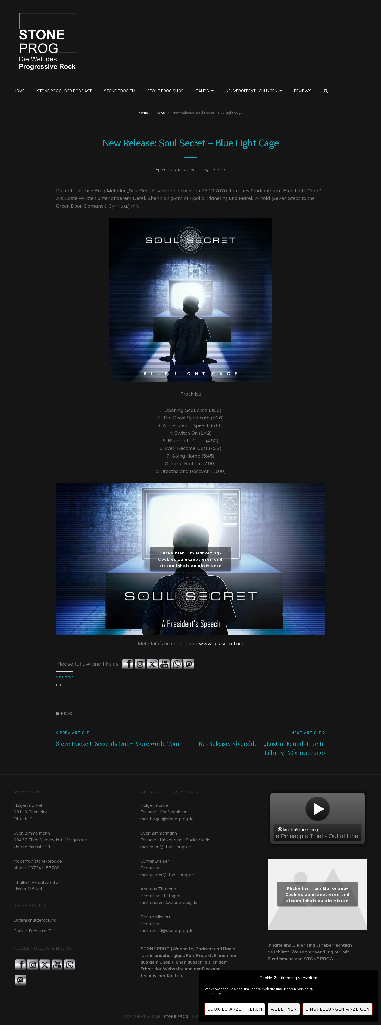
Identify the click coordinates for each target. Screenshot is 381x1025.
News (160, 112)
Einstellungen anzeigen (337, 1009)
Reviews (302, 90)
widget (317, 818)
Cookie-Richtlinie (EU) (35, 930)
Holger (217, 170)
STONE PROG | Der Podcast (64, 90)
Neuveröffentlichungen (251, 90)
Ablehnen (284, 1009)
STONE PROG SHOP (165, 90)
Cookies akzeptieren (235, 1009)
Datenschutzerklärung (35, 920)
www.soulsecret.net (221, 643)
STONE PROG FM (119, 90)
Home (19, 90)
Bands (202, 90)
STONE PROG (176, 1016)
